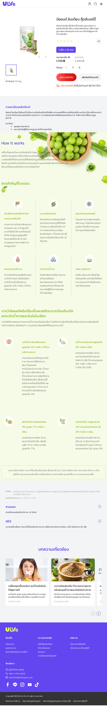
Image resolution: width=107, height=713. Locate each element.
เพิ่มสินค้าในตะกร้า (90, 77)
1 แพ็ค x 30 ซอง (66, 49)
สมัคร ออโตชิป (66, 77)
